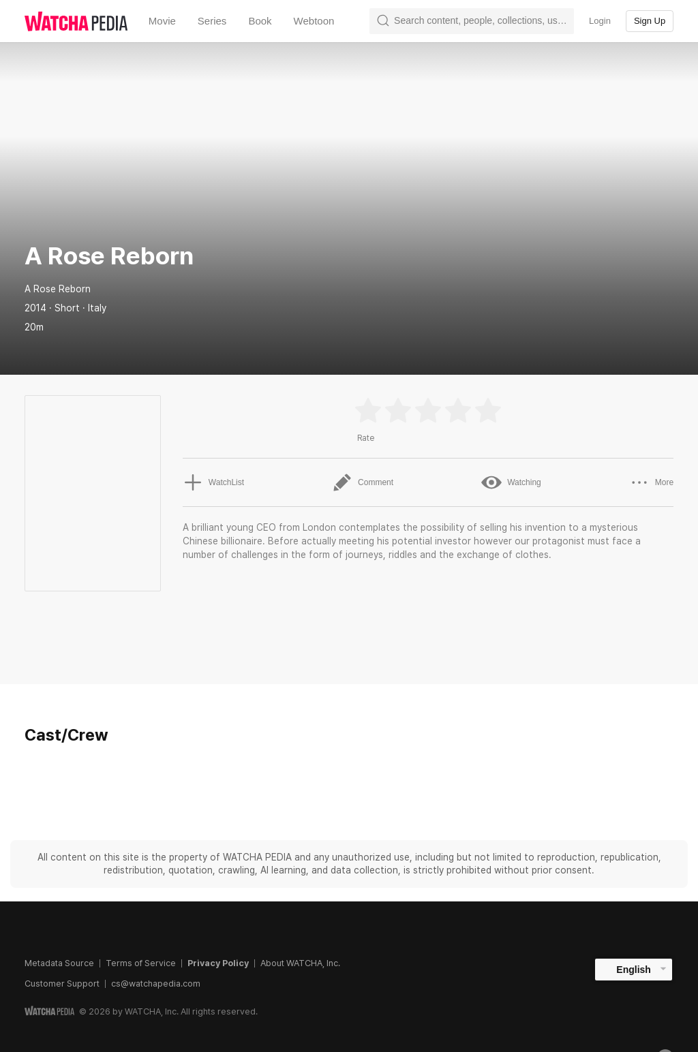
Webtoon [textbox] (314, 21)
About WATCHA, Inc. (300, 963)
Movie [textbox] (162, 21)
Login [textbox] (600, 21)
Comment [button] (362, 482)
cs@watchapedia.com (155, 983)
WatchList (213, 482)
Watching (511, 482)
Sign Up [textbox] (649, 21)
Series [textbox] (212, 21)
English (633, 969)
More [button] (651, 482)
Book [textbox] (259, 21)
